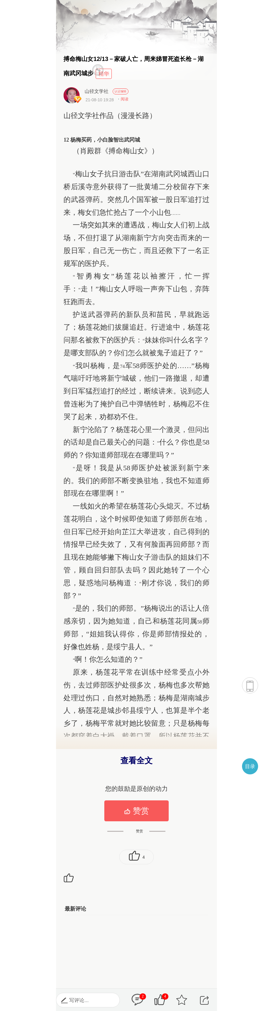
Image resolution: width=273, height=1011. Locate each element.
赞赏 (136, 810)
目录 (250, 766)
